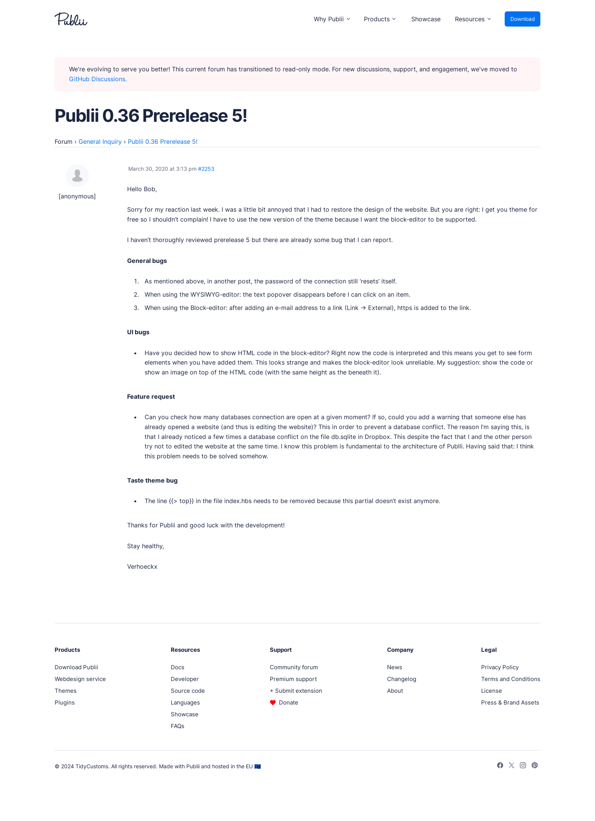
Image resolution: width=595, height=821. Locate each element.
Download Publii (76, 667)
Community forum (294, 667)
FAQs (177, 726)
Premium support (293, 679)
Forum (63, 141)
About (395, 690)
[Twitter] (511, 766)
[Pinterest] (535, 766)
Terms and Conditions (510, 679)
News (394, 667)
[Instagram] (523, 766)
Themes (66, 690)
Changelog (401, 679)
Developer (185, 679)
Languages (185, 702)
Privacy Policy (500, 667)
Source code (188, 690)
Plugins (65, 702)
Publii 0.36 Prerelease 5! (162, 141)
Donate (288, 702)
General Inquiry (100, 141)
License (491, 690)
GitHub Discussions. (98, 79)
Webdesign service (80, 679)
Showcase (426, 19)
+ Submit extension (296, 690)
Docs (177, 667)
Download (522, 19)
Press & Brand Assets (510, 702)
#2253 (206, 168)
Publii (193, 766)
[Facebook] (500, 766)
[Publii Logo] (71, 19)
